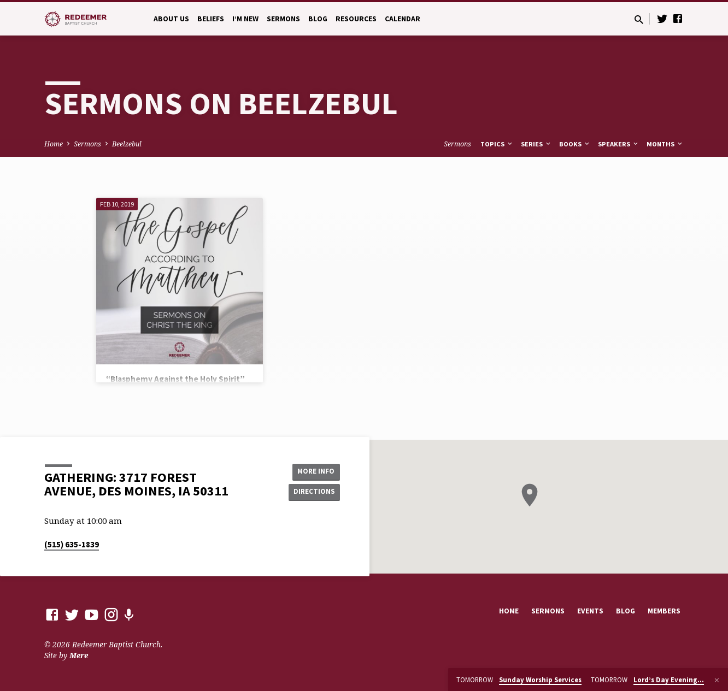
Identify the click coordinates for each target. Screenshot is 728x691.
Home (53, 144)
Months (665, 144)
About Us (171, 18)
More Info (312, 471)
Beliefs (210, 18)
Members (664, 611)
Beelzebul (127, 144)
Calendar (402, 18)
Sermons (283, 18)
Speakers (618, 144)
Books (575, 144)
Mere (78, 655)
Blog (317, 18)
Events (590, 611)
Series (536, 144)
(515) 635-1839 (71, 544)
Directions (312, 492)
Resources (356, 18)
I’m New (245, 18)
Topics (497, 144)
